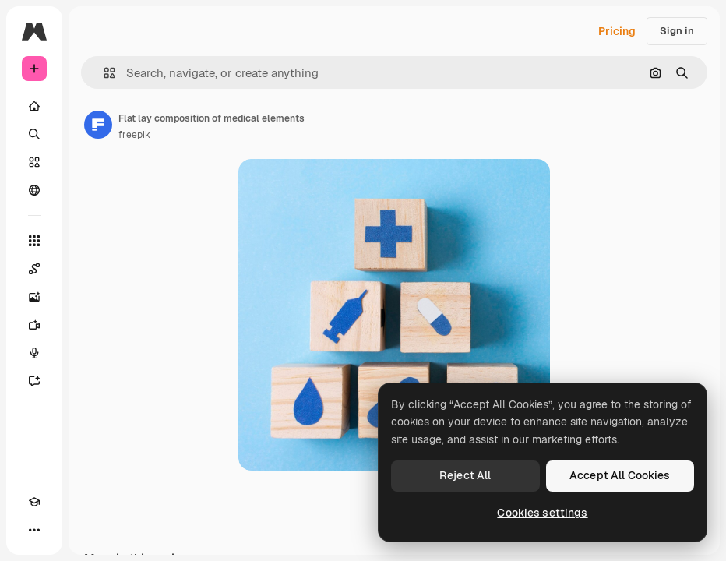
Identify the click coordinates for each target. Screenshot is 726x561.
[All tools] (34, 240)
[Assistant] (34, 381)
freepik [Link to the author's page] (134, 135)
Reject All (465, 475)
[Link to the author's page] (98, 125)
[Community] (34, 190)
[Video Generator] (34, 324)
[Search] (34, 134)
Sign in (677, 30)
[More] (34, 529)
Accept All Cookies (620, 475)
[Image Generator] (34, 296)
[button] (103, 73)
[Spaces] (34, 268)
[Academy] (34, 501)
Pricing (617, 31)
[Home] (34, 106)
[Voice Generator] (34, 352)
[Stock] (34, 162)
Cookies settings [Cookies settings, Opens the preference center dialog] (542, 513)
